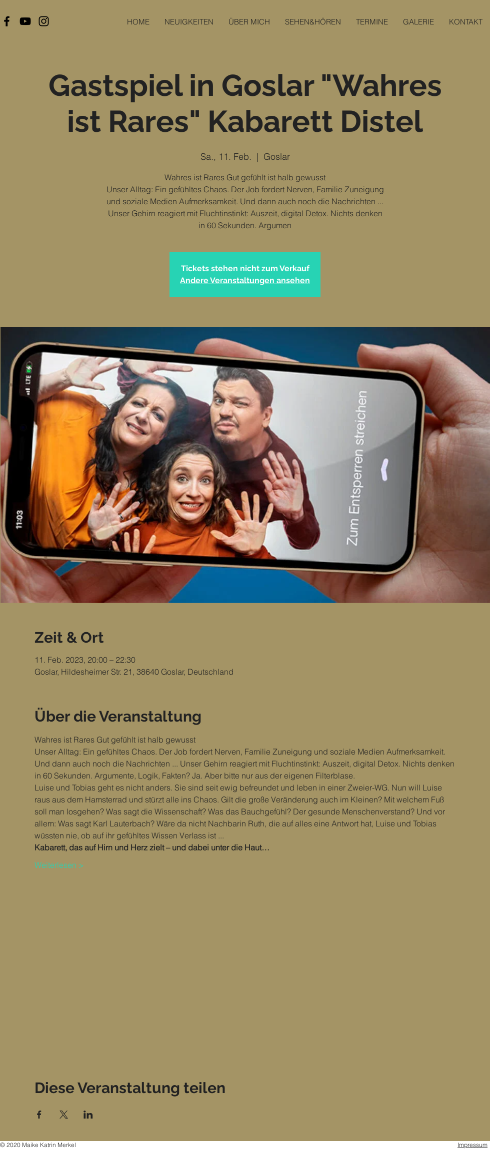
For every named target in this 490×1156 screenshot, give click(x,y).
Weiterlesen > (59, 865)
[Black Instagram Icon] (43, 21)
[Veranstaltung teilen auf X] (63, 1115)
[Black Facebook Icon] (7, 21)
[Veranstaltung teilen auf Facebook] (39, 1115)
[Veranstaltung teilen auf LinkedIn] (88, 1115)
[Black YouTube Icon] (25, 21)
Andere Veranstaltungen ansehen (245, 280)
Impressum (473, 1145)
